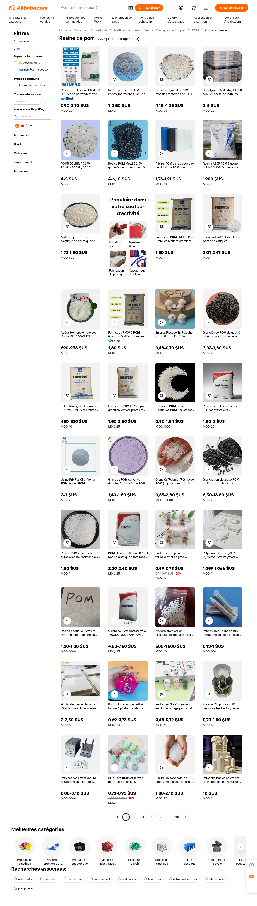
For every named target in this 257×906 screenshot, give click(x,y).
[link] (251, 865)
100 (177, 817)
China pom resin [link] (216, 30)
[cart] (194, 8)
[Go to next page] (186, 817)
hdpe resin (152, 879)
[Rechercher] (149, 7)
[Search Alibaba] (93, 7)
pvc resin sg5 (100, 879)
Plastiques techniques (171, 30)
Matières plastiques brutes (131, 30)
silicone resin (215, 879)
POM (195, 30)
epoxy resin (73, 879)
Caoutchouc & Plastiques (91, 30)
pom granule (23, 888)
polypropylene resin (183, 879)
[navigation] (32, 424)
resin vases (127, 879)
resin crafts (23, 879)
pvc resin (47, 879)
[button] (130, 7)
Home (63, 30)
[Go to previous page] (117, 817)
